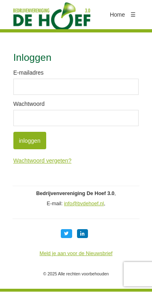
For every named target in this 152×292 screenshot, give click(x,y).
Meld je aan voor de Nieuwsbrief (76, 253)
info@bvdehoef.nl (84, 203)
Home (117, 14)
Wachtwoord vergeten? (42, 160)
